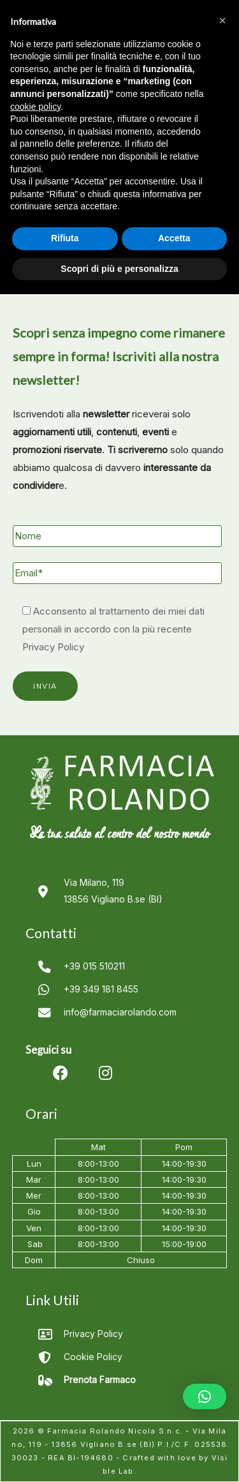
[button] (204, 1396)
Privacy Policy (53, 647)
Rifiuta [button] (65, 238)
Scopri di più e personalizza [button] (119, 269)
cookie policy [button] (35, 106)
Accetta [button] (174, 238)
